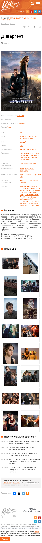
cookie (36, 532)
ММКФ (26, 18)
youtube (31, 12)
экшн (22, 138)
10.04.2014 (20, 116)
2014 (21, 132)
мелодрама (28, 138)
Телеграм (16, 483)
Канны (33, 18)
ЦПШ (13, 119)
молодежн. (24, 136)
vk (39, 12)
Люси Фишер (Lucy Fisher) (29, 153)
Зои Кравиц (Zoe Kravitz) (29, 203)
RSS (27, 12)
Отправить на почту (40, 26)
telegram (35, 12)
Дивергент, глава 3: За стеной (13, 236)
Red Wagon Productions (28, 149)
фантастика (33, 136)
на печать (35, 27)
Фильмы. (12, 24)
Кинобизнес (6, 20)
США (21, 146)
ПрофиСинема (5, 24)
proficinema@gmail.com (31, 511)
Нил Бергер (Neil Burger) (28, 163)
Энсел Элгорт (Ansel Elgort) (29, 205)
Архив (9, 127)
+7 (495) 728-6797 (29, 509)
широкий (22, 123)
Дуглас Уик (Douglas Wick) (29, 155)
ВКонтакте (7, 483)
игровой (23, 142)
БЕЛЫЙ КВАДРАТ (16, 18)
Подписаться (19, 11)
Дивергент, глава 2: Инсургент (14, 238)
